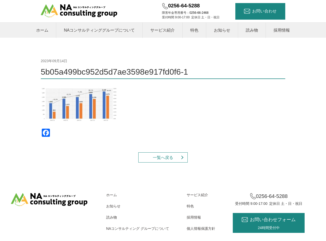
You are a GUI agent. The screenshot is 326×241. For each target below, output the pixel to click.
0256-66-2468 (199, 13)
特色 (194, 30)
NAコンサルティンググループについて (99, 30)
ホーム (42, 30)
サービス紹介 (162, 30)
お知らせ (222, 30)
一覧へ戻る (163, 157)
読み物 (252, 30)
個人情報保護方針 (201, 228)
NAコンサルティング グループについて (137, 228)
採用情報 (282, 30)
